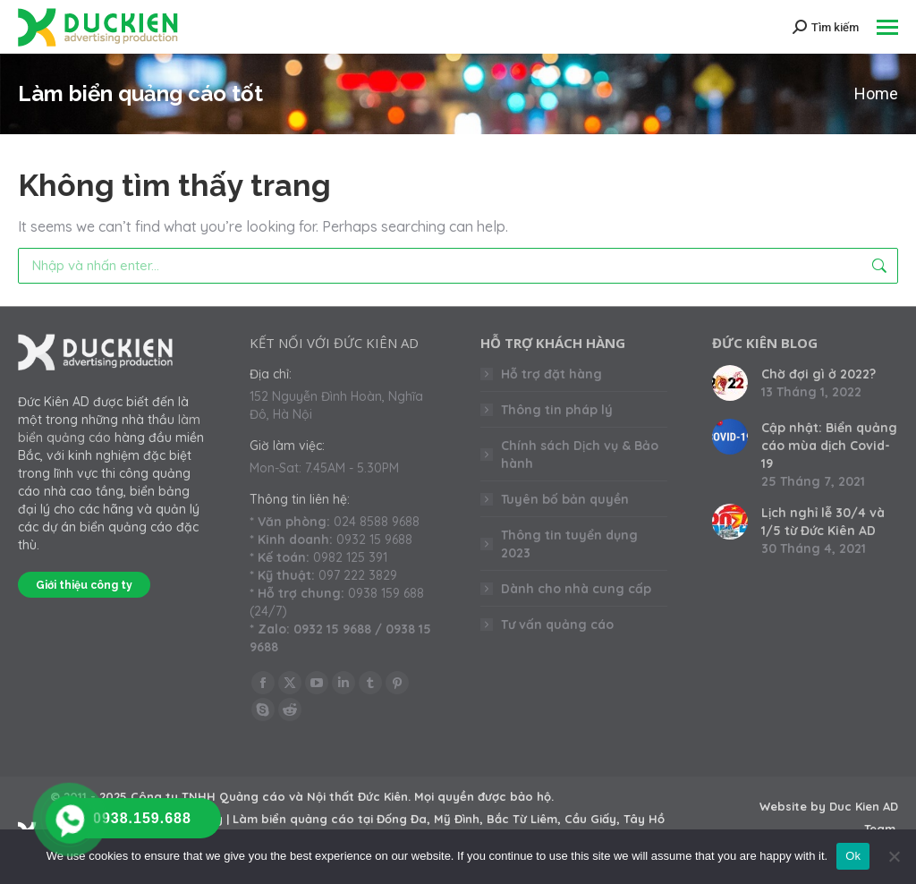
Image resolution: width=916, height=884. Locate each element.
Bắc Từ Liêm (522, 819)
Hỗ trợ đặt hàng (551, 374)
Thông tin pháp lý (557, 410)
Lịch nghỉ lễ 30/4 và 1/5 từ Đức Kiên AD (823, 522)
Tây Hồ (644, 819)
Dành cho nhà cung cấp (576, 589)
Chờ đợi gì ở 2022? (818, 374)
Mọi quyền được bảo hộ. (484, 796)
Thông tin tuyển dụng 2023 (569, 544)
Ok (853, 856)
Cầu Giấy (590, 819)
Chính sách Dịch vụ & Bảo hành (579, 455)
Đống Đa (402, 819)
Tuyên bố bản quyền (565, 499)
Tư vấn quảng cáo (557, 624)
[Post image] (730, 383)
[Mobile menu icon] (887, 27)
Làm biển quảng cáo (293, 819)
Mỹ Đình (456, 819)
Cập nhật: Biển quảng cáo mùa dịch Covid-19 (829, 446)
